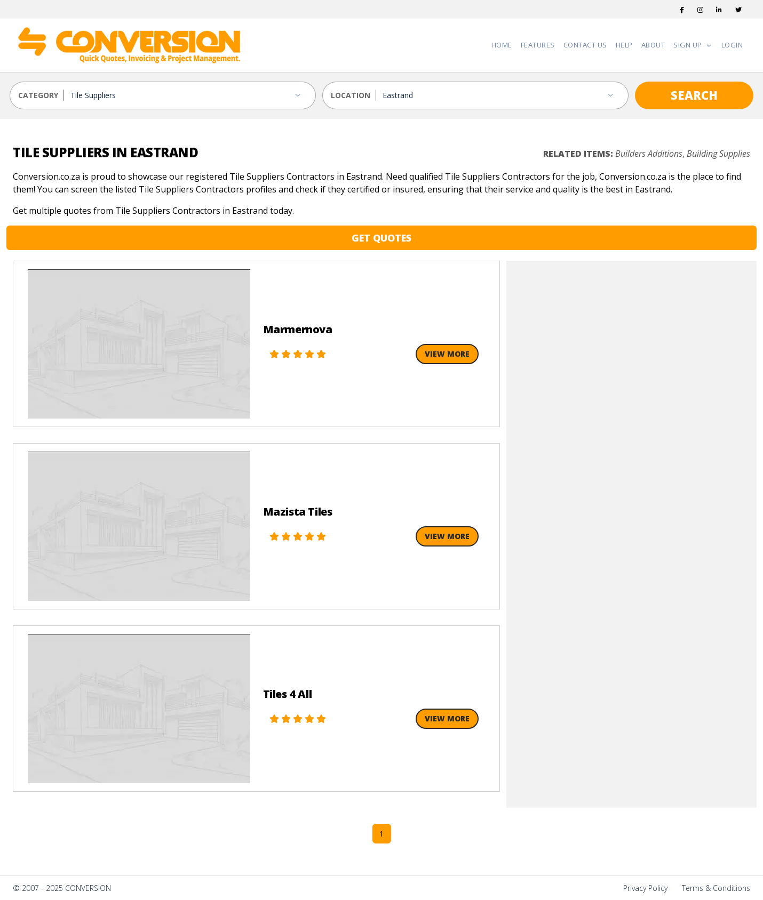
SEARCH (694, 95)
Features (538, 45)
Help (624, 45)
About (653, 45)
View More (447, 354)
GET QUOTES (381, 237)
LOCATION (350, 95)
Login (732, 45)
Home (501, 45)
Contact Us (585, 45)
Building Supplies (718, 153)
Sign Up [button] (688, 45)
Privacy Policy (645, 888)
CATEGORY (38, 95)
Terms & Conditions (716, 888)
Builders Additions (648, 153)
